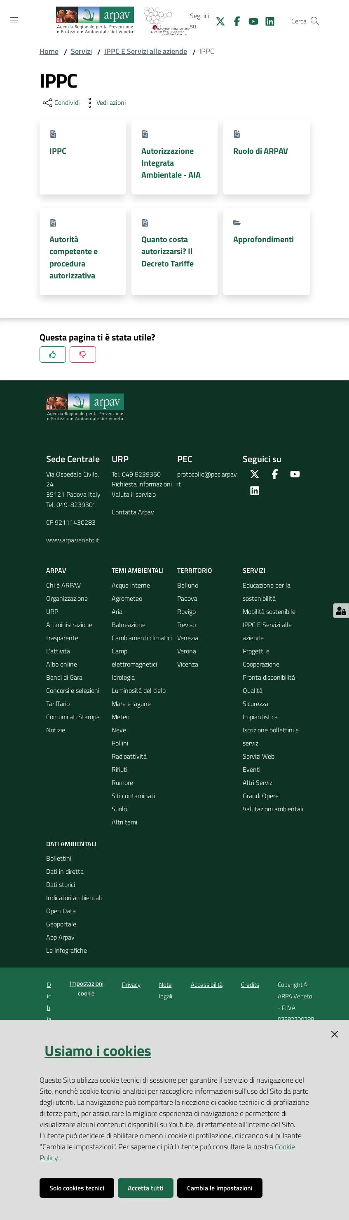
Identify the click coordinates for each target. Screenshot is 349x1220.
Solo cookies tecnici (76, 1188)
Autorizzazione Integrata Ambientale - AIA (171, 162)
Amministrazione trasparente (69, 631)
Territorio (194, 570)
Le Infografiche (66, 950)
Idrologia (123, 677)
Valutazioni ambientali (273, 809)
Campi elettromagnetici (134, 657)
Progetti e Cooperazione (261, 657)
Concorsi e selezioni (72, 690)
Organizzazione (67, 598)
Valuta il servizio (134, 494)
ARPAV (56, 570)
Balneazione (128, 625)
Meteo (120, 717)
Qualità (252, 690)
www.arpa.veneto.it (72, 540)
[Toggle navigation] (14, 20)
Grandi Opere (261, 796)
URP (52, 611)
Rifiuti (119, 769)
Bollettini (58, 858)
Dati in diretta (65, 871)
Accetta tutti (146, 1188)
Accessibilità (207, 984)
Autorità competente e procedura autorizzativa (73, 257)
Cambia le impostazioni (220, 1188)
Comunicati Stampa (73, 717)
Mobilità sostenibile (269, 611)
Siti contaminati (133, 796)
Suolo (119, 809)
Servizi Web (258, 756)
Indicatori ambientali (74, 898)
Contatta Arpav (133, 512)
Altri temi (124, 822)
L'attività (58, 651)
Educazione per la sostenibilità (266, 591)
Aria (117, 611)
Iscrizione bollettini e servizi (271, 736)
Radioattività (129, 756)
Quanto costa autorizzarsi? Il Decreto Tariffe (167, 251)
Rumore (122, 782)
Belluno (187, 585)
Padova (187, 598)
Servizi (81, 51)
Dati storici (60, 884)
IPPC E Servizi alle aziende (145, 51)
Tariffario (58, 703)
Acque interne (131, 585)
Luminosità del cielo (139, 690)
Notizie (55, 730)
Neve (119, 730)
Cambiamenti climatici (142, 638)
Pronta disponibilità (269, 677)
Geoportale (61, 924)
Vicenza (187, 664)
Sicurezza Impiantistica (260, 710)
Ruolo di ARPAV (260, 150)
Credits (250, 984)
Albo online (61, 664)
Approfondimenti (263, 239)
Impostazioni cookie (86, 988)
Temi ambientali (138, 570)
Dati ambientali (71, 844)
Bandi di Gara (64, 677)
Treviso (186, 625)
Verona (186, 651)
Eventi (251, 769)
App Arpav (60, 937)
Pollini (120, 743)
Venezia (187, 638)
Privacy (131, 984)
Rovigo (186, 611)
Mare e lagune (131, 703)
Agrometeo (127, 598)
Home (49, 51)
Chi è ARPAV (63, 585)
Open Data (61, 911)
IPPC (57, 150)
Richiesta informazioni (142, 484)
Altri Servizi (258, 782)
